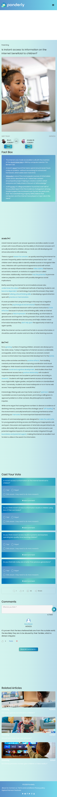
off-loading (48, 409)
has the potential (39, 274)
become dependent (9, 291)
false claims (38, 268)
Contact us (13, 788)
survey (12, 187)
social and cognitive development (21, 369)
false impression (19, 314)
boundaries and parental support (14, 434)
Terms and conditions (26, 788)
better (51, 356)
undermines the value (10, 288)
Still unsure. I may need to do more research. (22, 494)
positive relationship (30, 372)
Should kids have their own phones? (17, 738)
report (14, 168)
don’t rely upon (27, 323)
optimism (44, 392)
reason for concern (20, 257)
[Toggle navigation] (53, 5)
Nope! (16, 490)
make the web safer (46, 419)
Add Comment (28, 501)
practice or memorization (18, 297)
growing (9, 347)
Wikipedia (9, 176)
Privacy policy (40, 788)
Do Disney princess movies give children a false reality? (24, 763)
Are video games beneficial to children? (18, 713)
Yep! (7, 490)
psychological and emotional (23, 305)
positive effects (33, 360)
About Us (5, 788)
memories (16, 415)
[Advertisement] (28, 25)
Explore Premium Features (11, 790)
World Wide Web (17, 162)
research (5, 378)
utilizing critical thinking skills (20, 294)
